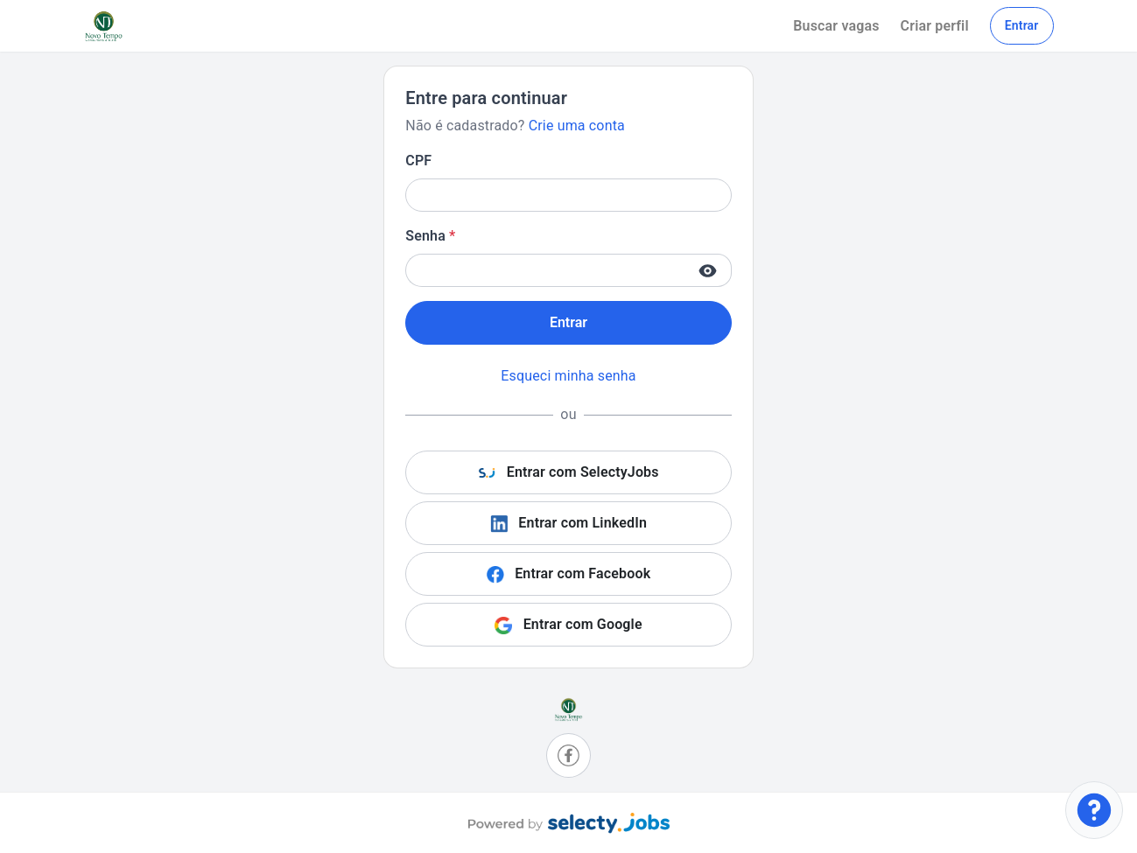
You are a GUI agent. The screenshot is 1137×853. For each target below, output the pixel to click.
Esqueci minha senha (568, 375)
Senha (430, 235)
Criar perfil (935, 25)
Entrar (1022, 25)
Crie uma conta (577, 125)
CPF (418, 160)
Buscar (836, 25)
